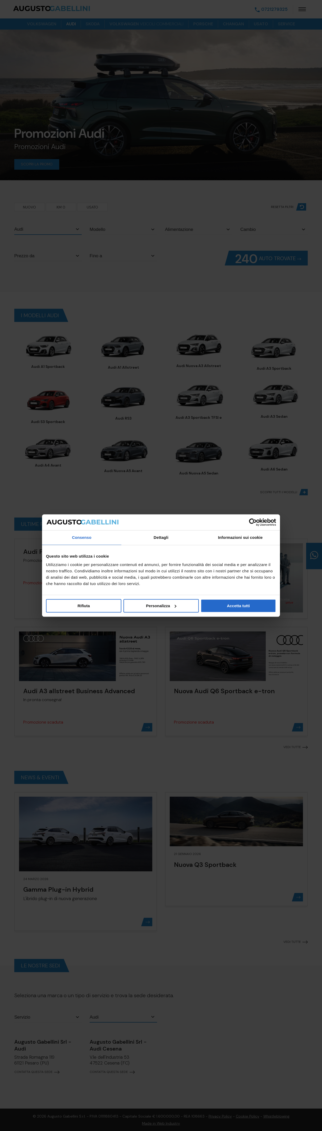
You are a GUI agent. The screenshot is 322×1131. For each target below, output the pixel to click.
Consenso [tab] (81, 537)
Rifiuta (83, 605)
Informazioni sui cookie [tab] (240, 537)
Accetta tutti (238, 605)
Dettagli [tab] (161, 537)
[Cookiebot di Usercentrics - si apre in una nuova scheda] (253, 522)
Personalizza (161, 605)
